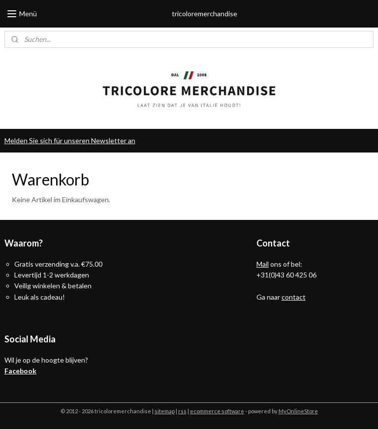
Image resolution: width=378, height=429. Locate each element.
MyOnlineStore (298, 411)
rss (182, 411)
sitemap (165, 411)
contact (294, 297)
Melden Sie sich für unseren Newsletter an (69, 140)
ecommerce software (217, 411)
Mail (262, 264)
